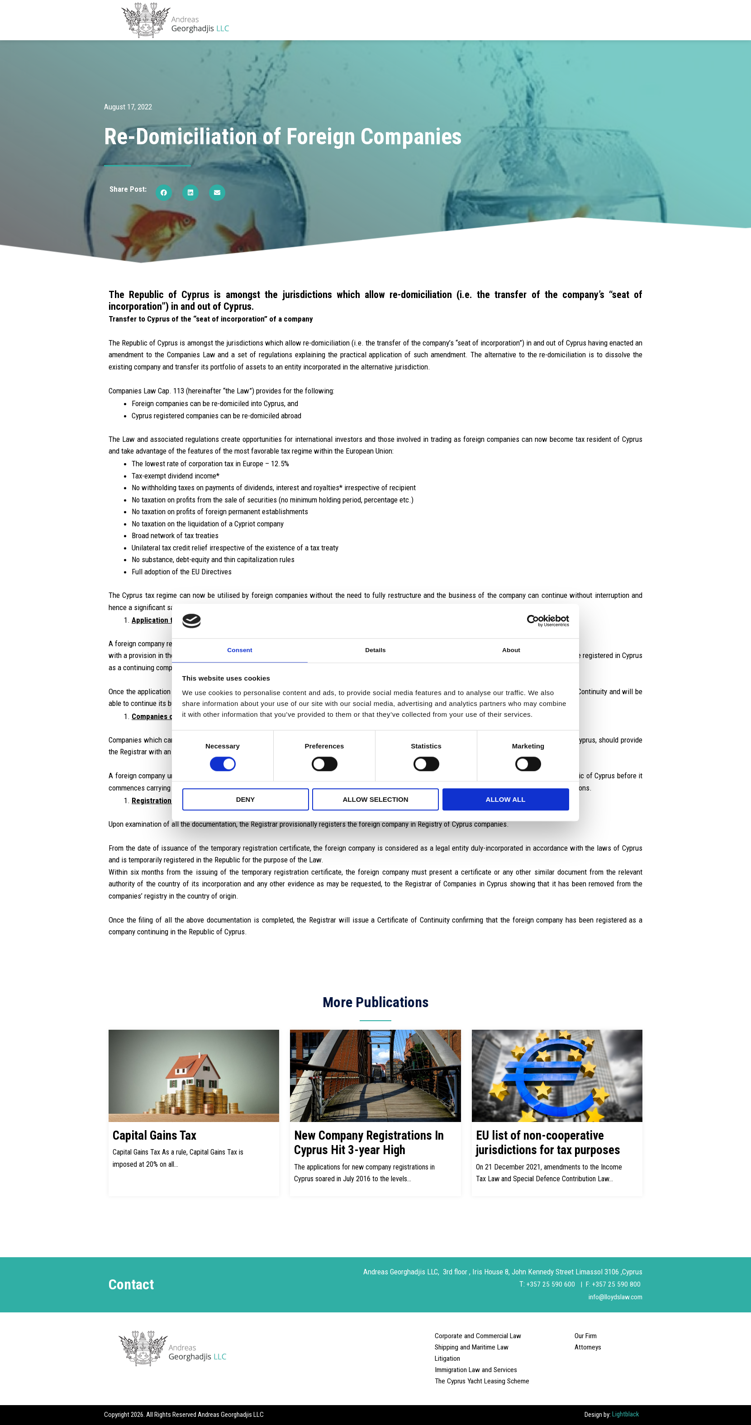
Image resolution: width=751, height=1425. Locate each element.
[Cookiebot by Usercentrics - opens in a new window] (529, 620)
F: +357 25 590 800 (613, 1283)
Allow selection (376, 801)
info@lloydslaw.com (612, 1296)
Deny (245, 801)
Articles (558, 20)
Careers (593, 20)
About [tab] (511, 649)
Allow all (506, 801)
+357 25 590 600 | (554, 1283)
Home (345, 20)
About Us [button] (384, 20)
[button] (164, 193)
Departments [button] (438, 20)
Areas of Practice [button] (504, 20)
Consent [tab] (240, 649)
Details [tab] (375, 649)
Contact (629, 20)
